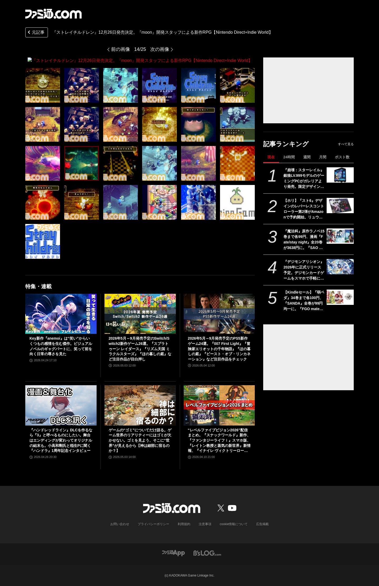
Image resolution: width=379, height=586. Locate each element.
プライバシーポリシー (153, 524)
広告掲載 (262, 524)
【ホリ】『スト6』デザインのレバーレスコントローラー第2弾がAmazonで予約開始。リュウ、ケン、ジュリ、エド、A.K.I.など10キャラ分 (303, 209)
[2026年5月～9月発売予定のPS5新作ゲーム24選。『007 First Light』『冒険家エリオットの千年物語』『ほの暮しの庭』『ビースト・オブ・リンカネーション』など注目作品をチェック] (219, 314)
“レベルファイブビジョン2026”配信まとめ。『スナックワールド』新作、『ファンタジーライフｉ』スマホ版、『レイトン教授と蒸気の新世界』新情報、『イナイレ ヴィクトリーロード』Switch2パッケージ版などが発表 (219, 440)
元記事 (35, 33)
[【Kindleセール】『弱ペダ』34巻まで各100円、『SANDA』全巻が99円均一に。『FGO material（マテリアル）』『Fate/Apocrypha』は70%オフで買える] (340, 297)
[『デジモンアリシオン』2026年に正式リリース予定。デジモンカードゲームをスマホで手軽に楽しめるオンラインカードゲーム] (340, 266)
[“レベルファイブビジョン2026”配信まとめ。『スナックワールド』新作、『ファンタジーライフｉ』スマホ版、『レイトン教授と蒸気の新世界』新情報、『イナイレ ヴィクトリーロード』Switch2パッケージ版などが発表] (219, 405)
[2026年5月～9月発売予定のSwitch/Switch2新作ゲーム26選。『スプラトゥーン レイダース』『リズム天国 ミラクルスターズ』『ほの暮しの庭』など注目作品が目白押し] (140, 314)
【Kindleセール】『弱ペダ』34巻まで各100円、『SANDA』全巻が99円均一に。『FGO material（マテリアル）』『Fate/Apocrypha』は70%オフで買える (303, 301)
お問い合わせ (119, 524)
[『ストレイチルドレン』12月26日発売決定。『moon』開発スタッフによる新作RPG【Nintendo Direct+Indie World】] (42, 85)
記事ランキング (286, 144)
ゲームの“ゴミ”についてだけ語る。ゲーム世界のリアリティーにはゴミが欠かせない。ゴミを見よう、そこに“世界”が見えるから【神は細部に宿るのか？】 (140, 440)
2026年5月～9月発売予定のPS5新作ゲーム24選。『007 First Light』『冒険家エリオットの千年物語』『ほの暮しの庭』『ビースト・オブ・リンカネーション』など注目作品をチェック (219, 348)
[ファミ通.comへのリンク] (53, 14)
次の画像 (159, 49)
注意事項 (205, 524)
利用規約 (184, 524)
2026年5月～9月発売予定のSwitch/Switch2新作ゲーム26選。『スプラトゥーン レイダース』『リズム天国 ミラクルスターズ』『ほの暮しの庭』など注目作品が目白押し (140, 348)
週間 (307, 157)
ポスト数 (342, 157)
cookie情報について (234, 524)
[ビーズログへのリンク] (207, 552)
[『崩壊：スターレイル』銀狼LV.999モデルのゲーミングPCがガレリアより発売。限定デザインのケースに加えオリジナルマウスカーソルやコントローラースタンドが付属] (340, 175)
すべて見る (346, 144)
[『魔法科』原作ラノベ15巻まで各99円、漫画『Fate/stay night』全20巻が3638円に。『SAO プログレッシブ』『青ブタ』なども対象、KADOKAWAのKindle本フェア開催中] (340, 236)
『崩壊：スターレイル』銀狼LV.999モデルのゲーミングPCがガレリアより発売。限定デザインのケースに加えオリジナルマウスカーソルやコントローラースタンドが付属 (303, 178)
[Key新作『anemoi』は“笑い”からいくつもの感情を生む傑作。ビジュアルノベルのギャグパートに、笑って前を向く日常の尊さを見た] (61, 314)
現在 (271, 157)
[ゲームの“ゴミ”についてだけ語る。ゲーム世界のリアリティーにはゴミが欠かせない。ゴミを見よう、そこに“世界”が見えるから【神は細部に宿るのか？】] (140, 405)
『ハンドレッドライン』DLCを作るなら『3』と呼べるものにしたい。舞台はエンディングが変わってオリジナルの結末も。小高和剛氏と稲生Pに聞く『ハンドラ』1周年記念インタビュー (60, 440)
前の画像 (120, 49)
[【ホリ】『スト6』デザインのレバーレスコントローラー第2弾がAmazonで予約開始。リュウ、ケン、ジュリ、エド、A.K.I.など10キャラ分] (340, 205)
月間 (322, 157)
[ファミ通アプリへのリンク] (173, 552)
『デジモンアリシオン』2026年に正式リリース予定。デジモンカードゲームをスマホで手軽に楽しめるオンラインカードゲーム (303, 270)
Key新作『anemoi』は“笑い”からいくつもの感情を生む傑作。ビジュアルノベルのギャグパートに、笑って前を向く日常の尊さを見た (60, 346)
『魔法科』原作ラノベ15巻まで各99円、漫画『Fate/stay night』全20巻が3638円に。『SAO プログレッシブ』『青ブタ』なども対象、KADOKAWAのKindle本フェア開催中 (304, 240)
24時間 (289, 157)
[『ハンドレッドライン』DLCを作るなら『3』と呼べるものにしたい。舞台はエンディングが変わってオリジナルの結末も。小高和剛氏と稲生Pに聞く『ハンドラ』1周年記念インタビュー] (61, 405)
